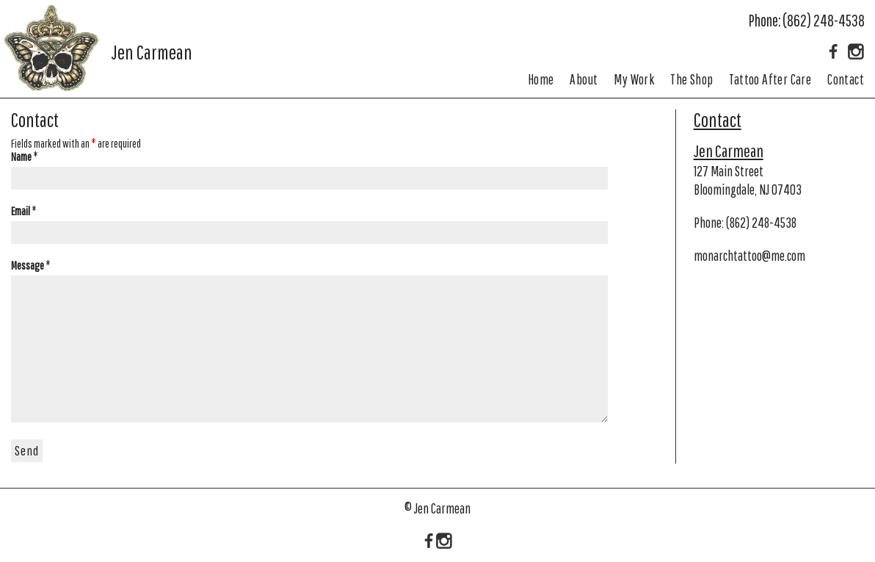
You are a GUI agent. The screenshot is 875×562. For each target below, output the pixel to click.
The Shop (691, 79)
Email (24, 210)
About (584, 79)
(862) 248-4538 (824, 20)
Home (541, 79)
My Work (634, 79)
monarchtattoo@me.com (749, 256)
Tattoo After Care (770, 79)
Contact (845, 79)
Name (24, 156)
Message (31, 265)
